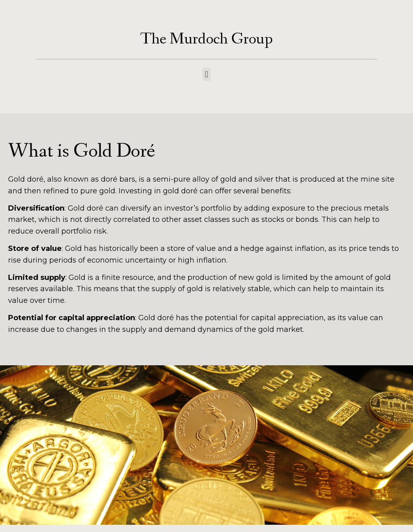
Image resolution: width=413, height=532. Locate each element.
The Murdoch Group (206, 39)
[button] (206, 74)
